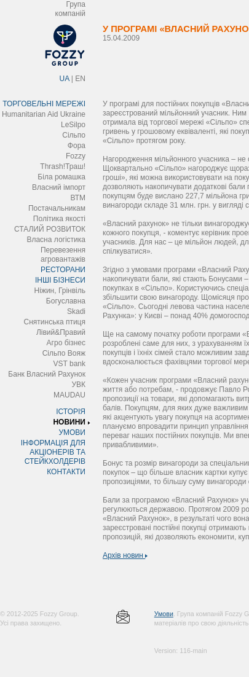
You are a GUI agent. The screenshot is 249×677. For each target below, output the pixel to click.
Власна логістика (55, 239)
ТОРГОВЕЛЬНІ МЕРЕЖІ (43, 104)
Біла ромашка (61, 177)
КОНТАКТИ (66, 472)
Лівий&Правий (60, 332)
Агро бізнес (66, 342)
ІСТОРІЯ (70, 411)
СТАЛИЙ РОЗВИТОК (49, 229)
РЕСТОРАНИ (63, 269)
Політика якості (59, 218)
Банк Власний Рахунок (46, 374)
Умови (163, 613)
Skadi (76, 311)
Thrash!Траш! (62, 166)
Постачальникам (56, 208)
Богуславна (65, 301)
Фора (76, 145)
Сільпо (73, 135)
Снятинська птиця (54, 322)
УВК (78, 384)
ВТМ (77, 198)
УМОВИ (71, 432)
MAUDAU (69, 395)
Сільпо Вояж (63, 353)
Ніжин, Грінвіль (59, 290)
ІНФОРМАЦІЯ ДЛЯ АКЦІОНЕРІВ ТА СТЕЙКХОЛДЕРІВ (53, 452)
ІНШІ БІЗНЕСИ (60, 280)
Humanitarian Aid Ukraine (43, 114)
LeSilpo (73, 124)
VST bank (69, 363)
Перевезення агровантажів (63, 255)
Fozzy (75, 156)
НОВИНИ (69, 422)
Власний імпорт (58, 187)
